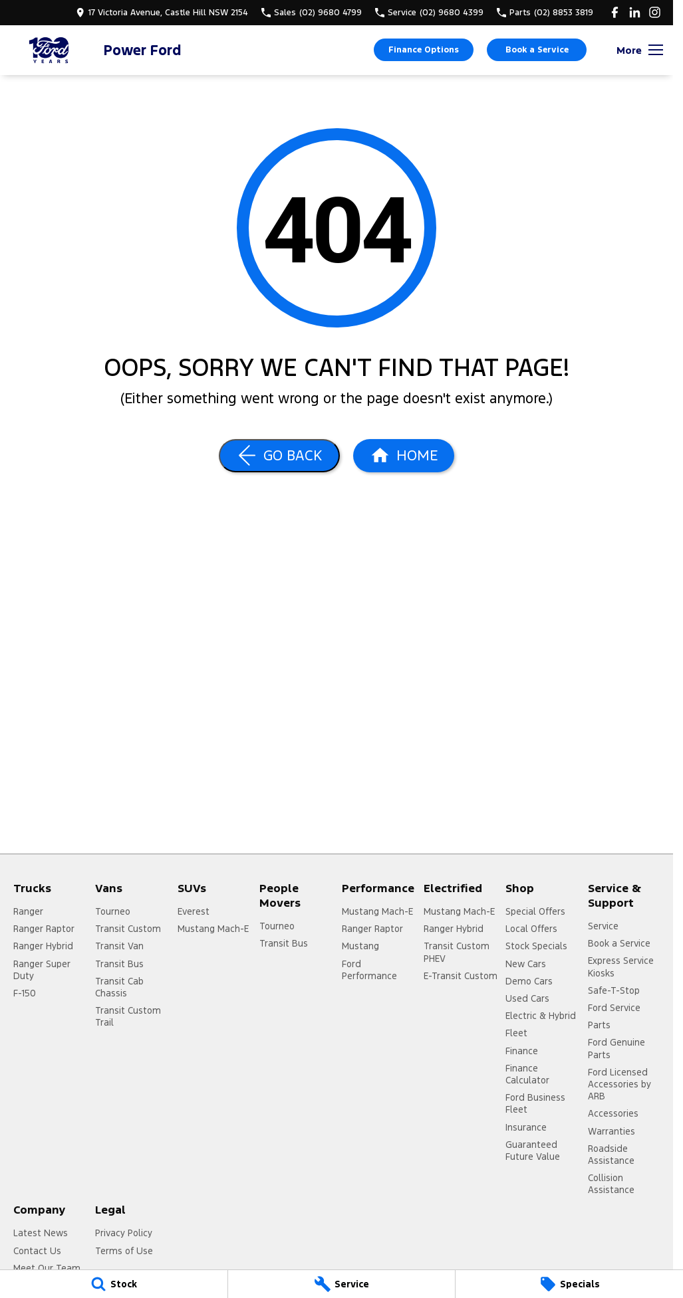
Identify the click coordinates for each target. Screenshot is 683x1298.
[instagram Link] (654, 12)
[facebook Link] (615, 12)
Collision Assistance (611, 1184)
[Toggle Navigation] (639, 50)
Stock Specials (536, 946)
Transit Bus (119, 964)
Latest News (40, 1233)
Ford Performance (369, 970)
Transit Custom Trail (128, 1016)
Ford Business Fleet (535, 1103)
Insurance (526, 1127)
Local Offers (531, 929)
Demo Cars (529, 981)
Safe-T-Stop (614, 990)
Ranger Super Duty (41, 970)
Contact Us (37, 1251)
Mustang (360, 946)
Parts (599, 1025)
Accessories (613, 1113)
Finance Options (423, 50)
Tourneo (112, 911)
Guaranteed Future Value (532, 1150)
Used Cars (527, 998)
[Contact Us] (162, 12)
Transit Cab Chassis (119, 987)
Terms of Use (124, 1251)
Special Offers (535, 911)
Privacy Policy (123, 1233)
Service (603, 926)
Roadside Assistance (611, 1154)
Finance (521, 1051)
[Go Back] (279, 455)
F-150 (24, 993)
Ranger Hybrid (43, 946)
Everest (193, 911)
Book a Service (537, 50)
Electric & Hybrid (540, 1016)
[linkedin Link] (634, 12)
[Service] (342, 1284)
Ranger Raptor (43, 929)
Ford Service (614, 1008)
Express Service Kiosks (621, 966)
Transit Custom (128, 929)
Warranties (611, 1131)
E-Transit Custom (460, 976)
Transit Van (119, 946)
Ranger (28, 911)
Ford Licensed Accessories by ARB (619, 1084)
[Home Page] (50, 50)
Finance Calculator (527, 1074)
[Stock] (113, 1284)
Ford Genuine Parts (616, 1048)
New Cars (525, 964)
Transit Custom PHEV (456, 952)
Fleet (516, 1033)
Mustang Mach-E (213, 929)
